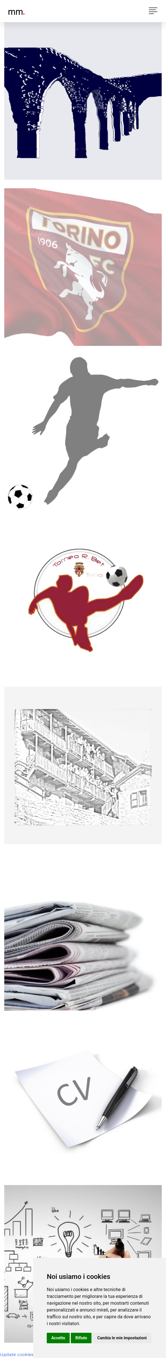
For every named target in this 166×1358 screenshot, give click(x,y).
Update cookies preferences (30, 1354)
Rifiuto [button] (81, 1338)
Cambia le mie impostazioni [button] (121, 1338)
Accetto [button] (58, 1338)
